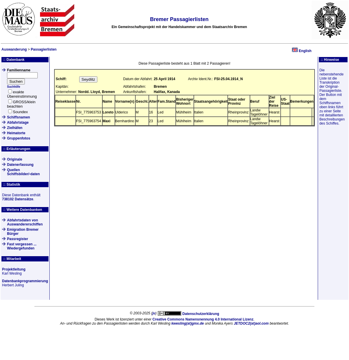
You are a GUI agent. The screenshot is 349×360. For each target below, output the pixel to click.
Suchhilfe (13, 86)
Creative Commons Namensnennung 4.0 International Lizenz (203, 319)
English (305, 51)
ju (154, 313)
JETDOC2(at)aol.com (251, 323)
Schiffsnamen (18, 117)
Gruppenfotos (18, 138)
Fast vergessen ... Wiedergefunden (22, 246)
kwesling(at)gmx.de (187, 323)
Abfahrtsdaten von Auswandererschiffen (25, 222)
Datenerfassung (20, 165)
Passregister (17, 239)
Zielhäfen (15, 128)
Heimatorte (16, 133)
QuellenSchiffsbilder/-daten (23, 172)
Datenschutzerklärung (200, 314)
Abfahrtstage (18, 122)
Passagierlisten (43, 49)
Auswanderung (14, 49)
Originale (14, 159)
